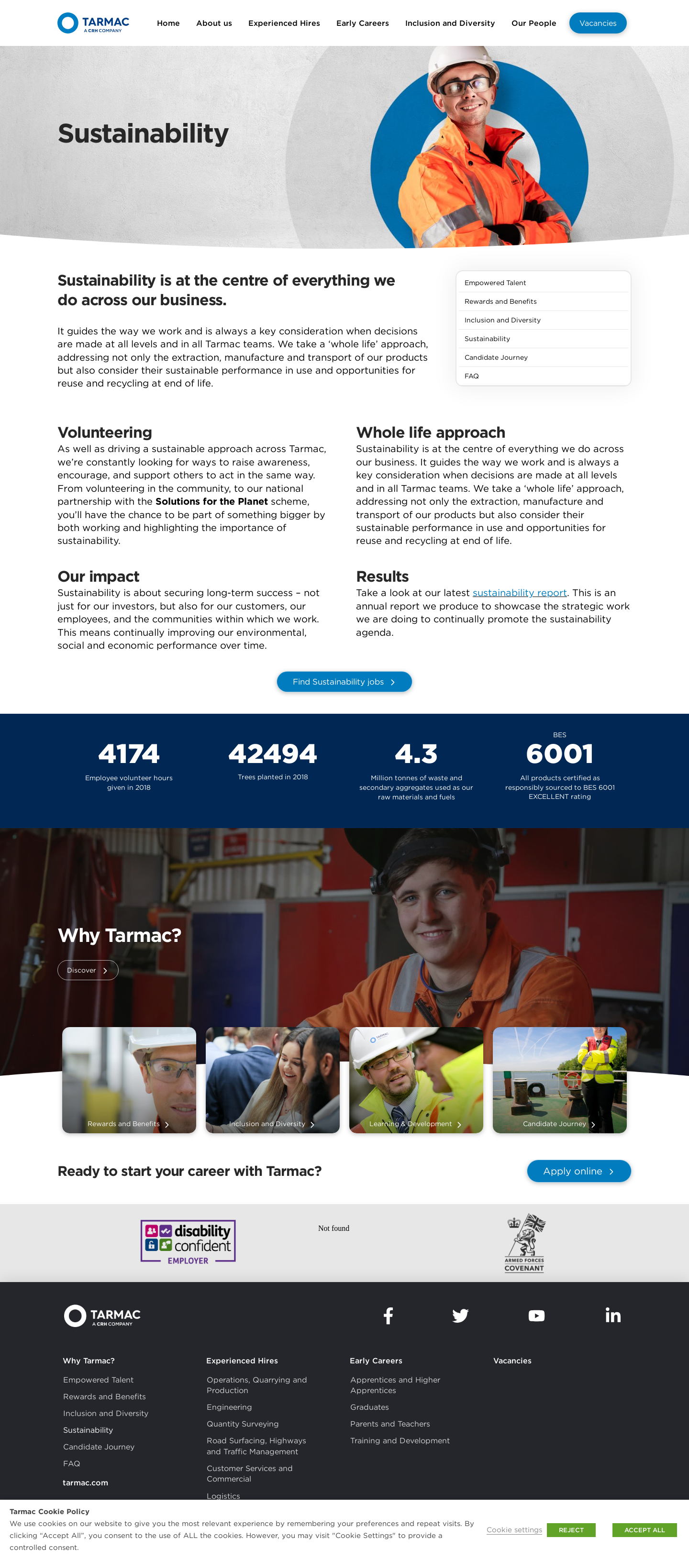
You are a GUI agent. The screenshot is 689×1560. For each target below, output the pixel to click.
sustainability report (520, 592)
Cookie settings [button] (514, 1529)
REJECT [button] (571, 1530)
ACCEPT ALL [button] (644, 1530)
